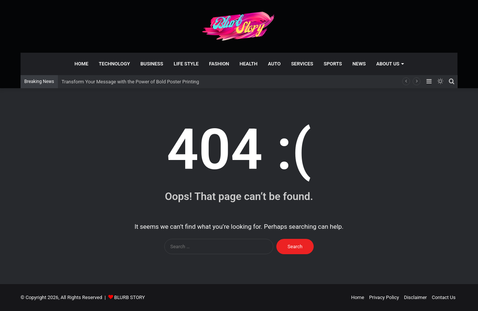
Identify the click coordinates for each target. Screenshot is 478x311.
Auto (274, 64)
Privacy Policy (384, 297)
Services (302, 64)
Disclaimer (415, 297)
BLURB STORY (129, 297)
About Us (388, 64)
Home (82, 64)
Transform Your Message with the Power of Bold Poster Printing (130, 81)
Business (151, 64)
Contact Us (444, 297)
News (359, 64)
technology (114, 64)
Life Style (186, 64)
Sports (333, 64)
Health (249, 64)
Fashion (219, 64)
